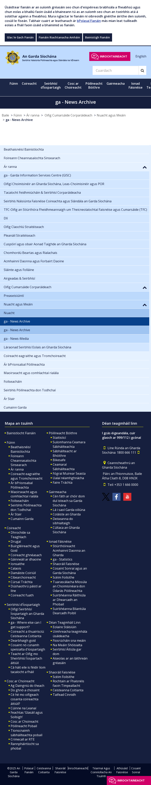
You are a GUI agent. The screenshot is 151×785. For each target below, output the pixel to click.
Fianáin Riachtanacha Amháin (59, 37)
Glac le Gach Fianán (20, 37)
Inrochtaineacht (113, 56)
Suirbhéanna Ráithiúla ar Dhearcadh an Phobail (69, 599)
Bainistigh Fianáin (97, 37)
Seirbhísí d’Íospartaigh (23, 604)
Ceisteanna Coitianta (68, 690)
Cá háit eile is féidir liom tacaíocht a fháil (28, 669)
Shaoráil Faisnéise (66, 564)
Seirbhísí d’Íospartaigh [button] (51, 85)
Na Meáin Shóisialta (67, 645)
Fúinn (18, 115)
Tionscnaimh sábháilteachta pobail (26, 732)
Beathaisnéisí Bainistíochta (20, 449)
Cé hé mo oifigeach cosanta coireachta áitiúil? (25, 699)
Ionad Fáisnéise (60, 541)
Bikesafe (59, 460)
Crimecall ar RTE (23, 739)
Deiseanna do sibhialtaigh (63, 521)
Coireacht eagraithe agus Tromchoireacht (26, 476)
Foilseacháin (20, 501)
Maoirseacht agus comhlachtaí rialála (24, 494)
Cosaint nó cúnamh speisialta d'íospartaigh (28, 647)
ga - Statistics (62, 559)
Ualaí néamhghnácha (68, 478)
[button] (145, 167)
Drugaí (16, 541)
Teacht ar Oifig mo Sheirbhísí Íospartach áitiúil (26, 658)
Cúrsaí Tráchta (21, 582)
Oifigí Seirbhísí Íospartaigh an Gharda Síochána (27, 613)
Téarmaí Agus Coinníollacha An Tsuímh (101, 772)
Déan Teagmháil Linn (64, 622)
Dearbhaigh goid (23, 640)
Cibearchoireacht (23, 577)
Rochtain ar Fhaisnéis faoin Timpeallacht (68, 683)
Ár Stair (16, 514)
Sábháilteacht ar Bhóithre (65, 453)
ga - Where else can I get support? (26, 624)
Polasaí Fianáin (28, 770)
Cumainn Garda (22, 519)
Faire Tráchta (62, 482)
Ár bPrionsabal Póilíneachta (22, 485)
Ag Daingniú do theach (27, 685)
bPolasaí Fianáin (89, 21)
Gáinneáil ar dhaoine (26, 559)
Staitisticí (59, 437)
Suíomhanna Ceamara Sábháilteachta (69, 444)
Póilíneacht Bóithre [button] (94, 85)
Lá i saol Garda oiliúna (69, 510)
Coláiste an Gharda (67, 514)
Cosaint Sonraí (136, 770)
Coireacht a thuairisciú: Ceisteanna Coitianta (27, 633)
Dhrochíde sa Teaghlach (20, 534)
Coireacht (14, 528)
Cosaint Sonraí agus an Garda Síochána (70, 570)
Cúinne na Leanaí (23, 708)
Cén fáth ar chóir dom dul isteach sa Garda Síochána (69, 500)
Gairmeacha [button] (116, 83)
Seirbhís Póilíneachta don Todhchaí (26, 507)
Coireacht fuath (22, 595)
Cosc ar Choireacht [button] (73, 85)
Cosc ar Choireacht (20, 681)
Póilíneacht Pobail (24, 726)
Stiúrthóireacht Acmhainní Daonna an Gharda (69, 550)
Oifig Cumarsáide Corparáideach (68, 115)
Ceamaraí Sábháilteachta (64, 466)
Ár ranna (32, 115)
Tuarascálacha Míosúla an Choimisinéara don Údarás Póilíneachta (70, 586)
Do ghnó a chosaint (25, 690)
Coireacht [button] (29, 83)
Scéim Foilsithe (63, 577)
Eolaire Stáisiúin (64, 627)
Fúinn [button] (14, 83)
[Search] (116, 70)
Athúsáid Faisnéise (122, 770)
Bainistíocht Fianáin (21, 433)
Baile (5, 115)
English (140, 56)
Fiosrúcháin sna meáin (69, 640)
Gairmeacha (57, 492)
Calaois (16, 568)
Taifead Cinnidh (64, 694)
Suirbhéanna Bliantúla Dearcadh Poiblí (69, 611)
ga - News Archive (19, 120)
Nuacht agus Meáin (111, 115)
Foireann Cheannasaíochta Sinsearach (23, 460)
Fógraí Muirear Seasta (69, 473)
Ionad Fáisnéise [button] (136, 85)
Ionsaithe (18, 564)
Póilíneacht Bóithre (63, 433)
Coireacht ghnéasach (26, 555)
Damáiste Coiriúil (23, 573)
